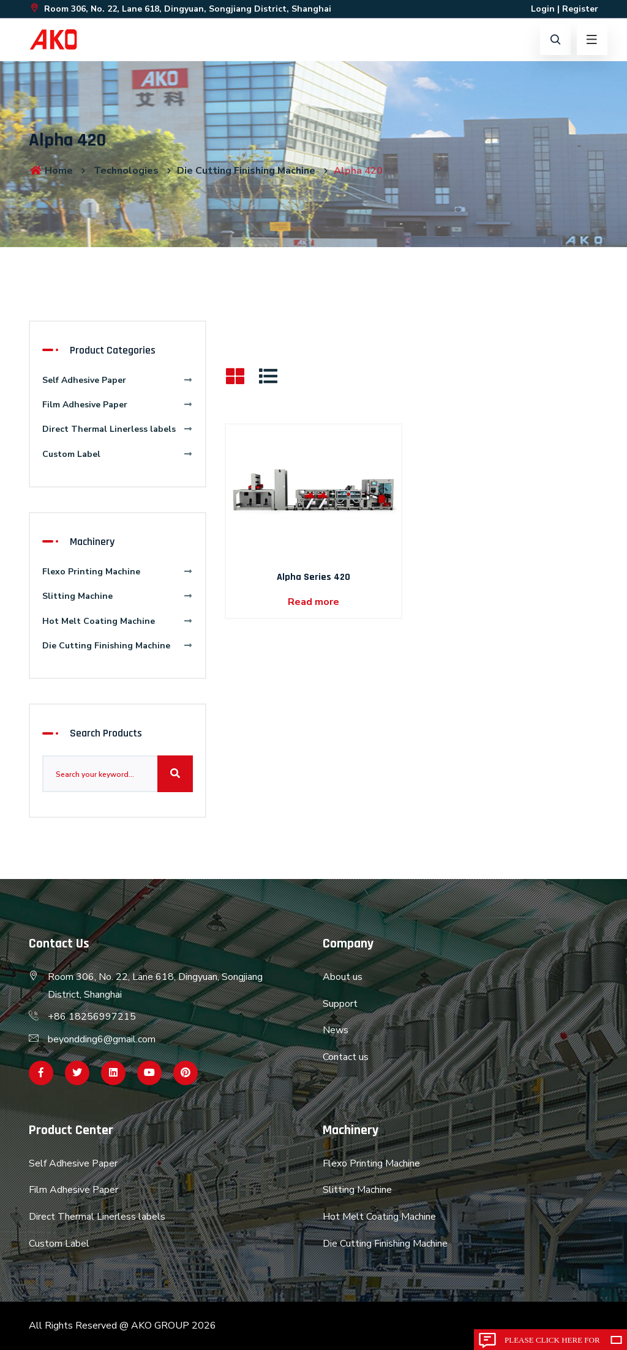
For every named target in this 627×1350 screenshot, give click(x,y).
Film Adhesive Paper (117, 404)
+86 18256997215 (92, 1016)
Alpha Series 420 (313, 577)
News (335, 1030)
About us (342, 977)
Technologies (126, 170)
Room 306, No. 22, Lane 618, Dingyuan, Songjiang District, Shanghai (180, 9)
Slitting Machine (117, 596)
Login (543, 9)
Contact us (346, 1057)
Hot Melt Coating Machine (117, 621)
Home (51, 170)
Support (340, 1004)
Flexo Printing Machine (117, 571)
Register (580, 9)
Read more (313, 602)
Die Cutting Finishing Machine (246, 170)
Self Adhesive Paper (117, 380)
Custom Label (117, 454)
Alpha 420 (358, 170)
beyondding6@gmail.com (102, 1039)
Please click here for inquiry (552, 1342)
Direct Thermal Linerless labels (117, 429)
